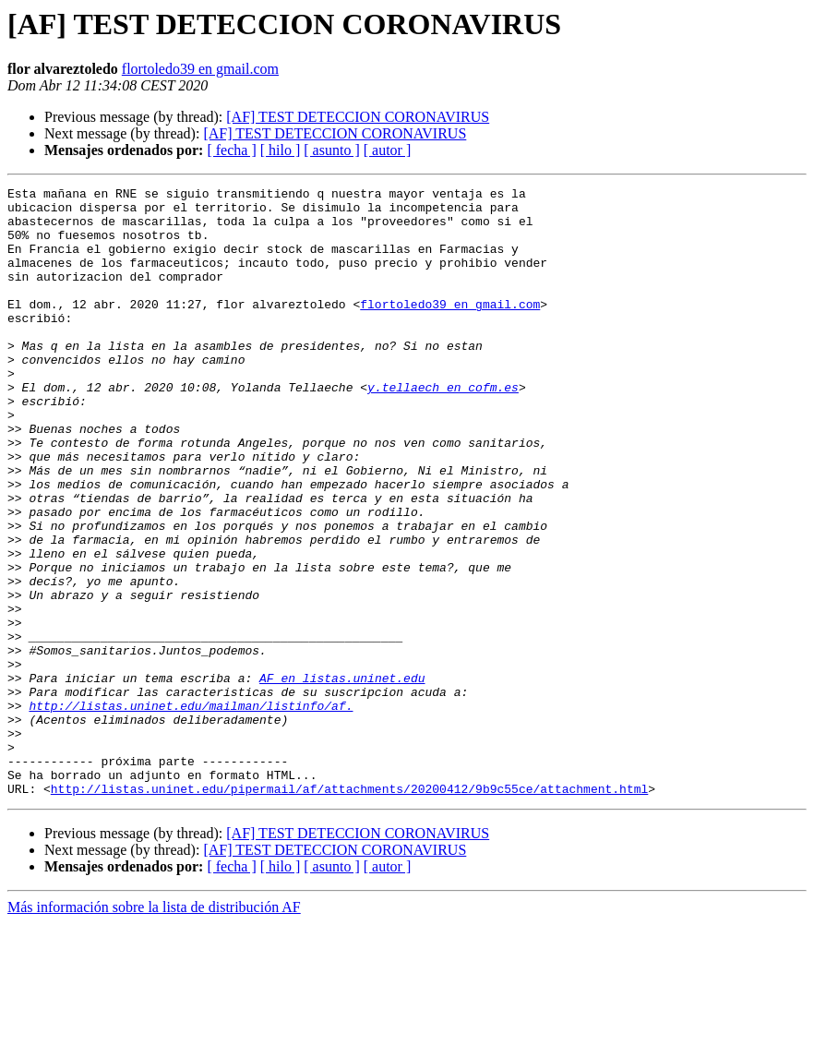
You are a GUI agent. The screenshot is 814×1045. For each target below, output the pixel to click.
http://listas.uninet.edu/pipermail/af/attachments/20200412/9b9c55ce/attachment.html (349, 910)
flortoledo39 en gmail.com (200, 69)
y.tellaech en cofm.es (443, 428)
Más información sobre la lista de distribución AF (154, 1029)
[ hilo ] (280, 150)
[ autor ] (388, 150)
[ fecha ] (231, 150)
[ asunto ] (331, 150)
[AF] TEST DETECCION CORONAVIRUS (357, 117)
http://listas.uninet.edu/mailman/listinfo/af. (191, 810)
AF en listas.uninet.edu (342, 777)
